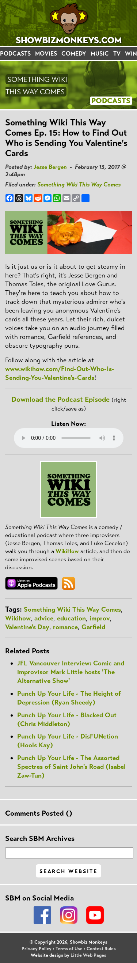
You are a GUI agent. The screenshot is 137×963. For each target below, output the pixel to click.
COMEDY (73, 53)
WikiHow (67, 551)
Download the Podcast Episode (60, 399)
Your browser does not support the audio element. (68, 438)
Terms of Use (69, 949)
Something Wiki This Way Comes (79, 184)
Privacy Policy (37, 949)
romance (65, 627)
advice (43, 618)
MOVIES (46, 53)
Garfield (93, 627)
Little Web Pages (88, 955)
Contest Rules (101, 949)
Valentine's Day (27, 627)
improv (100, 618)
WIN (131, 53)
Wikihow (18, 618)
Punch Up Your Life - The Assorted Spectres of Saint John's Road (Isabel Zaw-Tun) (71, 766)
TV (117, 53)
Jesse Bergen (50, 166)
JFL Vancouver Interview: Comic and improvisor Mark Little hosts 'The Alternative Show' (70, 672)
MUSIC (100, 53)
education (71, 618)
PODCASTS (15, 53)
